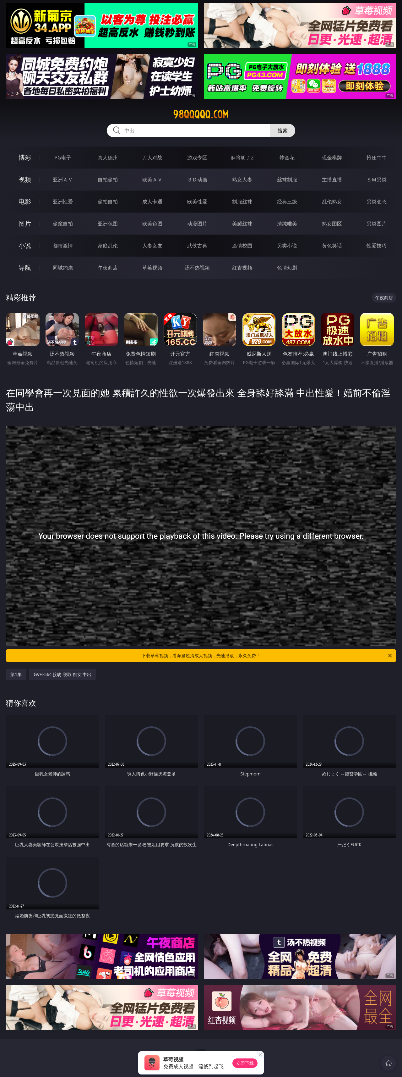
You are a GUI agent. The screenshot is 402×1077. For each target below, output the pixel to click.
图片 (25, 223)
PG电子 (62, 157)
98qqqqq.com (201, 114)
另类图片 (377, 223)
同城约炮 (63, 267)
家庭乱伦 (108, 245)
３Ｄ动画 (197, 179)
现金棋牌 (332, 157)
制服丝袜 (242, 201)
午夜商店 (108, 267)
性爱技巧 (377, 245)
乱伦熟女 (332, 201)
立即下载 (245, 1063)
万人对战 (152, 157)
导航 (25, 267)
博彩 (25, 157)
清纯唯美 (287, 223)
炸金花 (287, 157)
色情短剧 (287, 267)
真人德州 (108, 157)
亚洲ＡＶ (63, 179)
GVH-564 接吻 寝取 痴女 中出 (62, 674)
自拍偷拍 (108, 179)
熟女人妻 (242, 179)
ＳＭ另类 (377, 179)
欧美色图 (152, 223)
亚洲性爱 (63, 201)
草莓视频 (152, 267)
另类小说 (287, 245)
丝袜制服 (287, 179)
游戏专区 (197, 157)
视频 (25, 179)
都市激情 (63, 245)
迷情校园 (242, 245)
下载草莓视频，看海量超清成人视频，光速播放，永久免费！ (267, 655)
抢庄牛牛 (377, 157)
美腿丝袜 (242, 223)
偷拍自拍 (108, 201)
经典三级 (287, 201)
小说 (25, 245)
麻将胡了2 (242, 157)
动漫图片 (197, 223)
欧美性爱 (197, 201)
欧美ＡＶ (152, 179)
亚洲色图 (108, 223)
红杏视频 (242, 267)
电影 (25, 201)
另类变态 (377, 201)
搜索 (283, 130)
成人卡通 (152, 201)
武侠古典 (197, 245)
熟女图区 (332, 223)
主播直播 (332, 179)
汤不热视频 (197, 267)
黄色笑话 (332, 245)
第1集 (16, 674)
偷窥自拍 (63, 223)
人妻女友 (152, 245)
